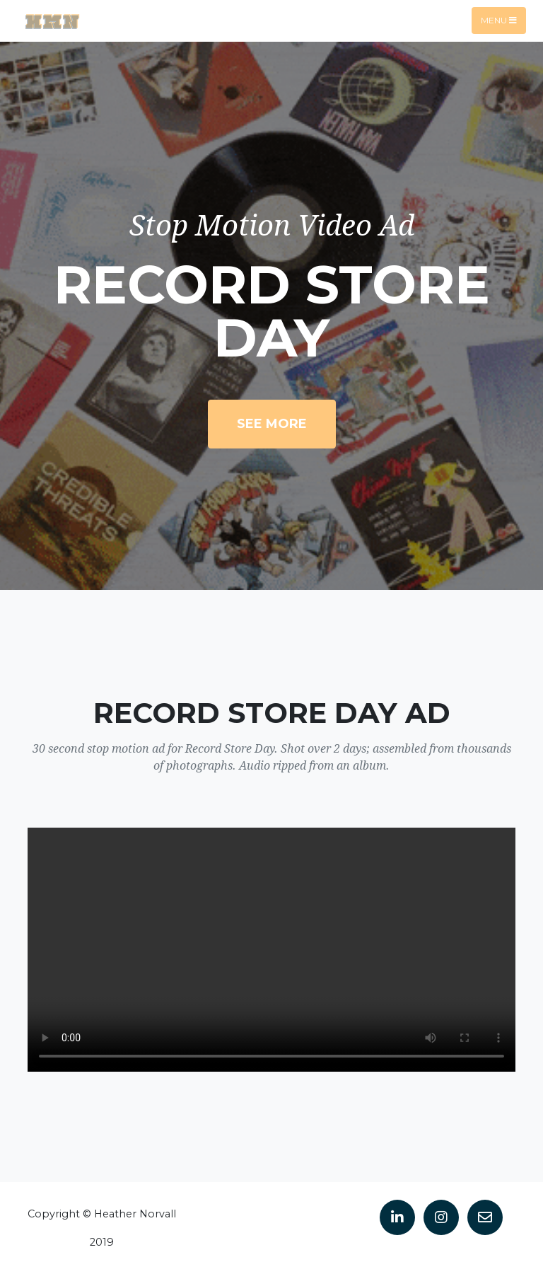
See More (272, 424)
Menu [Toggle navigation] (499, 20)
